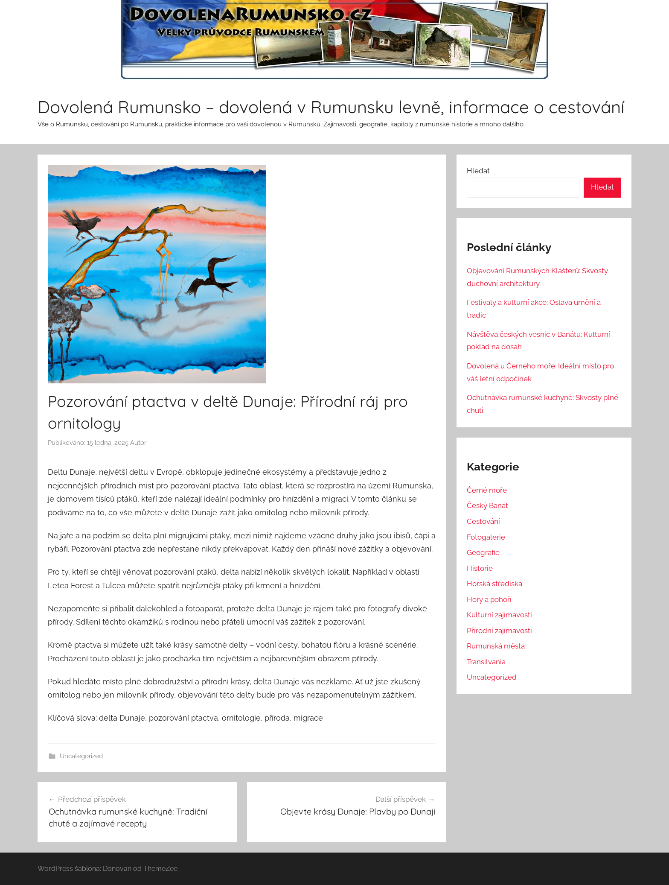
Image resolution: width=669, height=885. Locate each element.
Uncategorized (81, 756)
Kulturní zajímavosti (499, 614)
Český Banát (487, 505)
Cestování (483, 521)
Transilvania (486, 661)
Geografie (483, 552)
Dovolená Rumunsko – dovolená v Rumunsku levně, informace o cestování (331, 106)
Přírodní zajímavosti (499, 630)
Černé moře (487, 490)
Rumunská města (496, 646)
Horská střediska (494, 583)
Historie (480, 568)
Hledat (478, 170)
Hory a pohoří (489, 599)
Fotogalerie (486, 537)
